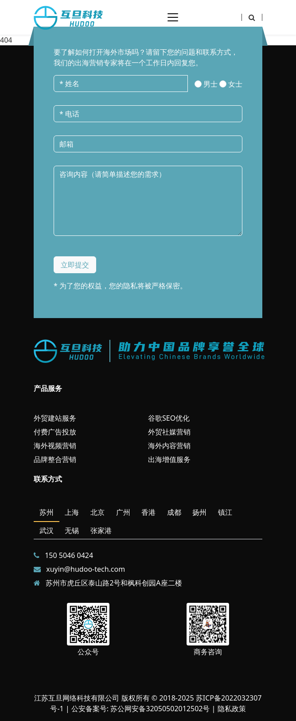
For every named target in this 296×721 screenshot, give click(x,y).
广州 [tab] (123, 512)
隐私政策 (232, 708)
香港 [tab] (148, 512)
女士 (235, 84)
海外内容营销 (169, 445)
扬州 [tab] (199, 512)
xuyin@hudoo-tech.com (85, 569)
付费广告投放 (55, 432)
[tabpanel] (148, 569)
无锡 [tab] (72, 530)
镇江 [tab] (225, 512)
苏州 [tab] (46, 512)
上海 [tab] (72, 512)
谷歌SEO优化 (169, 418)
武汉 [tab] (46, 530)
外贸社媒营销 (169, 432)
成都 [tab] (174, 512)
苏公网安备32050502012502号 (160, 708)
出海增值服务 (169, 459)
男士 (210, 84)
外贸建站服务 (55, 418)
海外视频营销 (55, 445)
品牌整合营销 (55, 459)
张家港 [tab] (101, 530)
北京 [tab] (97, 512)
